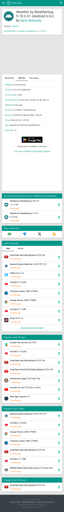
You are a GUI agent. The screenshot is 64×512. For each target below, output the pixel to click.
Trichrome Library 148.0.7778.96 (24, 291)
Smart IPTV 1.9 (16, 318)
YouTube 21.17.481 (18, 309)
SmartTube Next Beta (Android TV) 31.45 (27, 360)
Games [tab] (20, 248)
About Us (50, 502)
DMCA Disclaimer (28, 502)
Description (34, 78)
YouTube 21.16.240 (18, 351)
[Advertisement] (32, 56)
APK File (21, 78)
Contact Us (41, 502)
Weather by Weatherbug (27, 31)
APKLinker (14, 3)
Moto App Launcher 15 (20, 396)
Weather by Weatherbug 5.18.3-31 (24, 201)
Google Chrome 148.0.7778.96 (23, 300)
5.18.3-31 (43, 31)
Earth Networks (31, 20)
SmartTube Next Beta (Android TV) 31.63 (27, 255)
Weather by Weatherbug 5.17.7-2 (24, 213)
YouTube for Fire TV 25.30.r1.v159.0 (25, 387)
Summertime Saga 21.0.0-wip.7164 (25, 378)
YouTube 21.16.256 (18, 282)
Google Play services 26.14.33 (23, 342)
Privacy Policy (15, 502)
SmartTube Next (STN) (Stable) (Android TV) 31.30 (31, 369)
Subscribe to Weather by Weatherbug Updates (32, 151)
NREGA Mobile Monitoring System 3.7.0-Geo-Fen (31, 468)
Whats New (9, 78)
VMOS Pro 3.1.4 (17, 273)
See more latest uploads (32, 328)
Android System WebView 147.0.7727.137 (28, 264)
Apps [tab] (8, 248)
